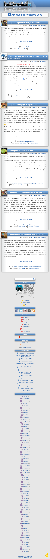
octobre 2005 (25, 502)
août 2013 (26, 424)
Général (25, 324)
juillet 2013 (26, 426)
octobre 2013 (25, 419)
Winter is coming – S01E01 (26, 386)
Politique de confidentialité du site (25, 556)
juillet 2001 (26, 528)
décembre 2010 (25, 451)
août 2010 (26, 456)
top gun (34, 225)
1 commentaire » (42, 61)
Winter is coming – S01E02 (26, 375)
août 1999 (26, 544)
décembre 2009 (25, 465)
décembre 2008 (25, 488)
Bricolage (25, 319)
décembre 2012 (25, 433)
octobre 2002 (25, 519)
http (28, 183)
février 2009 (25, 484)
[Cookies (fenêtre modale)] (46, 555)
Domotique (25, 322)
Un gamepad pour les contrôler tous (26, 353)
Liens (26, 304)
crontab (25, 183)
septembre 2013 (25, 421)
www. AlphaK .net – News (26, 557)
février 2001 (25, 535)
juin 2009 (26, 477)
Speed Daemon (26, 378)
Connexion (26, 342)
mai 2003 (26, 516)
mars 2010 (26, 461)
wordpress (39, 95)
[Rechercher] (34, 279)
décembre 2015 (25, 398)
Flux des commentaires (26, 347)
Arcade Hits (25, 317)
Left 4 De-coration (26, 390)
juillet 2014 (26, 412)
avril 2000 (26, 542)
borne (21, 266)
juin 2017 (26, 396)
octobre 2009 (25, 470)
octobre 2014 (25, 410)
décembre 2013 (25, 417)
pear (33, 183)
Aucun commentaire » (34, 49)
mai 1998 (26, 551)
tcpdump (40, 183)
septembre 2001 (25, 523)
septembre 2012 (25, 440)
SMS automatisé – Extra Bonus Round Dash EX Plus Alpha (26, 356)
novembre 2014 (25, 407)
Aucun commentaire (42, 25)
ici (21, 79)
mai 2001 (26, 530)
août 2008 (26, 495)
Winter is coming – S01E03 (26, 358)
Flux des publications (26, 345)
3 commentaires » (34, 143)
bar (19, 266)
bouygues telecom (17, 183)
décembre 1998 (25, 546)
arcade (25, 47)
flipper (29, 47)
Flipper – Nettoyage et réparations (22, 105)
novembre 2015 (25, 401)
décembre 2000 (25, 537)
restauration (31, 141)
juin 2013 (26, 428)
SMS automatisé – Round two (26, 388)
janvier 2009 (25, 486)
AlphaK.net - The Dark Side (26, 337)
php (36, 183)
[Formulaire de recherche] (24, 279)
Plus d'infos (26, 300)
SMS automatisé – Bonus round (26, 370)
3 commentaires (42, 107)
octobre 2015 (25, 403)
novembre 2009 (25, 468)
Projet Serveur (34, 61)
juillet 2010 (26, 458)
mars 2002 (26, 521)
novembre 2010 (25, 454)
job (31, 183)
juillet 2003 (26, 514)
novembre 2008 (25, 491)
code (19, 95)
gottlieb (29, 225)
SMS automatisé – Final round (26, 380)
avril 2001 (26, 532)
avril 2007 (26, 498)
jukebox (26, 266)
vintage (39, 266)
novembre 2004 (25, 505)
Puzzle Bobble (33, 266)
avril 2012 (26, 442)
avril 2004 (26, 507)
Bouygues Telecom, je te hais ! (21, 151)
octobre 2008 (25, 493)
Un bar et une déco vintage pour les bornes (26, 234)
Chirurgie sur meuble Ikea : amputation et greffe (26, 373)
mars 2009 (26, 482)
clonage (15, 95)
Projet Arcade (33, 25)
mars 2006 (26, 500)
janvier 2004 (25, 509)
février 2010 (25, 463)
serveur (31, 95)
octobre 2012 (25, 438)
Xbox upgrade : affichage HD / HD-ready (26, 383)
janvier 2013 (25, 431)
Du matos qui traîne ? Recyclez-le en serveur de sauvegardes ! (26, 367)
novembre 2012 (25, 435)
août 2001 (26, 526)
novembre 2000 (25, 539)
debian (23, 95)
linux (27, 95)
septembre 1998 (25, 549)
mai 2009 (26, 479)
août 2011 (26, 449)
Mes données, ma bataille (26, 361)
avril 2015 (26, 405)
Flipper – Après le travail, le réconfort (24, 23)
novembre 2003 (25, 512)
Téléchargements (26, 302)
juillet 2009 (26, 475)
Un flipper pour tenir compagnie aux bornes (26, 192)
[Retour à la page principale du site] (25, 3)
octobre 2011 (25, 445)
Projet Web (25, 331)
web (34, 95)
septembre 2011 (25, 447)
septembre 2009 (25, 472)
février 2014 (25, 414)
